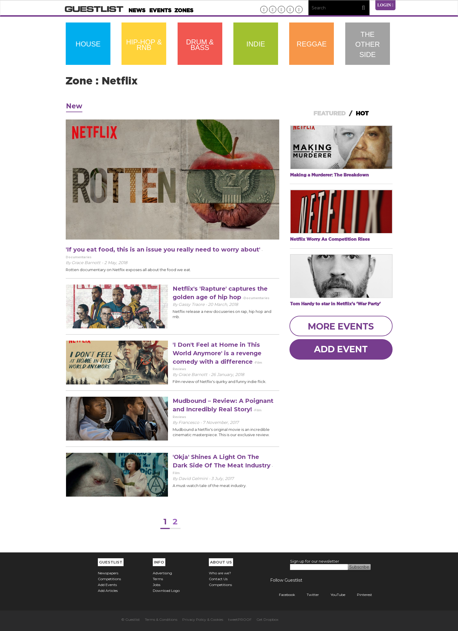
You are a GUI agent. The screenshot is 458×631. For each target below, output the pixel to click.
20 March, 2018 (223, 304)
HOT (362, 113)
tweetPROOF (239, 619)
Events (160, 10)
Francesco (189, 422)
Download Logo (166, 590)
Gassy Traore (192, 304)
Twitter (308, 594)
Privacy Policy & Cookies (202, 619)
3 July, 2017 (222, 478)
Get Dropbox (267, 619)
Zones (183, 10)
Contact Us (218, 579)
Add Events (107, 585)
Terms (158, 579)
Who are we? (220, 573)
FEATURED (329, 113)
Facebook (282, 594)
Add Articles (108, 590)
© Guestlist (130, 619)
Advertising (162, 573)
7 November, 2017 (221, 422)
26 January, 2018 (227, 374)
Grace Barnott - (88, 262)
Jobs (156, 585)
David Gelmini (193, 478)
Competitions (109, 579)
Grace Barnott (193, 374)
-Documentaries (255, 298)
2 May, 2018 (115, 262)
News (137, 10)
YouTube (333, 594)
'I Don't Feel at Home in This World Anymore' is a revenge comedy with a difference (217, 353)
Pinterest (360, 594)
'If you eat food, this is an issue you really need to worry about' (163, 249)
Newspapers (108, 573)
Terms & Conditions (161, 619)
